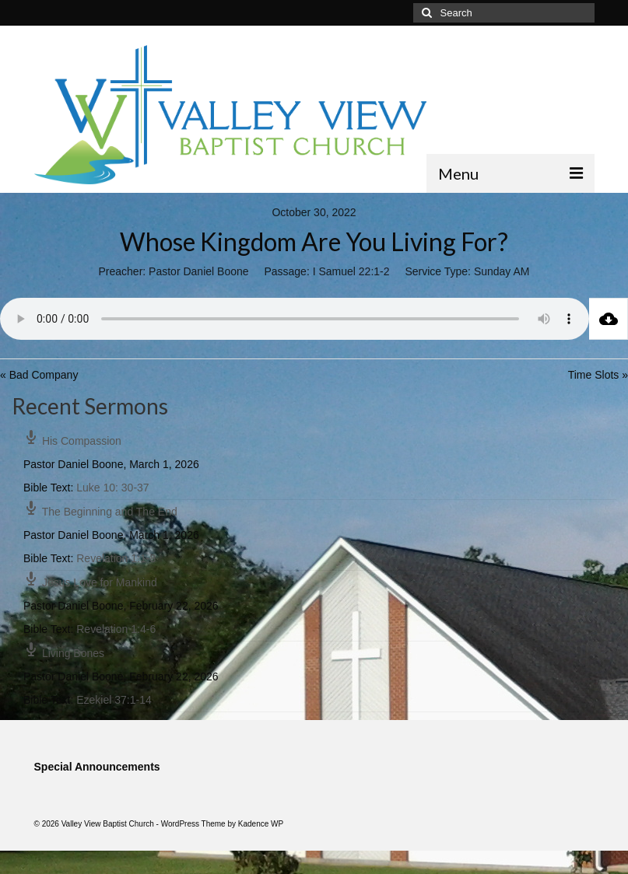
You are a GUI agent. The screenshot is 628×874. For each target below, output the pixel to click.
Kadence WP (260, 824)
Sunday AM (502, 271)
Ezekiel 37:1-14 (114, 700)
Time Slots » (598, 375)
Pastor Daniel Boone (198, 271)
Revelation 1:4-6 (116, 629)
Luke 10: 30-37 (112, 487)
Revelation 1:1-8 (116, 558)
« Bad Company (39, 375)
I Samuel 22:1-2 (351, 271)
